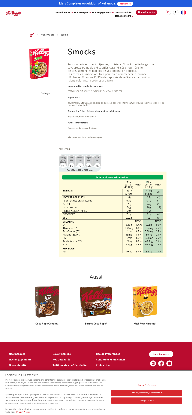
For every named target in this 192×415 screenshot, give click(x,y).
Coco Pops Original (46, 323)
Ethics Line (103, 365)
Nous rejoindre (123, 16)
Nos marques (17, 354)
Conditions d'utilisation (110, 360)
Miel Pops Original (145, 323)
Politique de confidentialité (69, 365)
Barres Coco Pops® (96, 323)
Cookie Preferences (108, 354)
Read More (125, 3)
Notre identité (63, 13)
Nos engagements (102, 13)
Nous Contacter (146, 12)
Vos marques (47, 35)
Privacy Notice (23, 412)
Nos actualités (123, 13)
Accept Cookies (147, 400)
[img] (13, 13)
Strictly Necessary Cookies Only (147, 392)
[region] (96, 392)
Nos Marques (81, 13)
